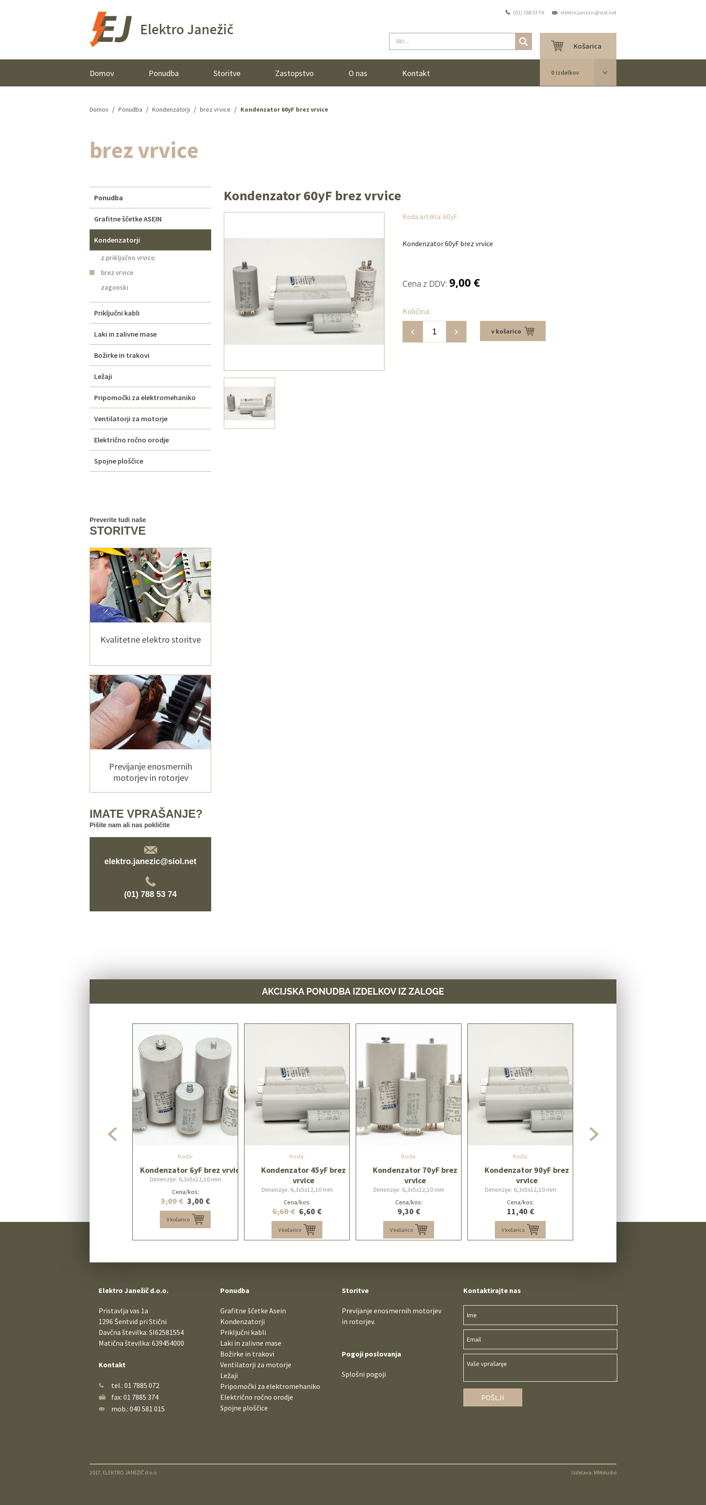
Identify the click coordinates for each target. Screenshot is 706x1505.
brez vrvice (215, 109)
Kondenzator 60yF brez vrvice (284, 109)
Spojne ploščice (244, 1407)
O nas (357, 73)
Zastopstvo (294, 73)
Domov (102, 73)
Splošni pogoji (364, 1374)
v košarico (512, 331)
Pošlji (492, 1397)
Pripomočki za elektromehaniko (270, 1386)
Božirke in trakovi (247, 1353)
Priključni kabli (243, 1332)
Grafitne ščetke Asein (253, 1310)
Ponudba (164, 73)
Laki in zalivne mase (250, 1342)
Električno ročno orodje (256, 1396)
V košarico (185, 1219)
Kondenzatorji (171, 109)
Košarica (588, 45)
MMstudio (605, 1472)
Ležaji (229, 1375)
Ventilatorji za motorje (255, 1364)
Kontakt (416, 73)
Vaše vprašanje (540, 1368)
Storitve (226, 73)
